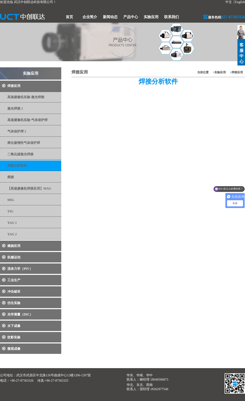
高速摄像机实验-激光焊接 (25, 97)
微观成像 (11, 348)
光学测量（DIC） (17, 314)
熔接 (10, 177)
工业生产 (11, 280)
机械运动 (11, 257)
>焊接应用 (236, 72)
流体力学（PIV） (17, 268)
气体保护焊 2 (16, 131)
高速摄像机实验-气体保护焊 (27, 120)
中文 (228, 2)
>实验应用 (219, 72)
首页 (69, 17)
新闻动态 (110, 17)
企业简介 (89, 17)
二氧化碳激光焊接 (20, 154)
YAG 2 (12, 234)
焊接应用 (11, 86)
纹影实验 (11, 337)
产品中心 (130, 17)
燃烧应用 (11, 246)
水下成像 (11, 326)
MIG (10, 200)
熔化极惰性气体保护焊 (23, 142)
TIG (10, 211)
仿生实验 (11, 303)
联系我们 (171, 17)
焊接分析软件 (17, 165)
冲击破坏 (11, 291)
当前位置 (203, 72)
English (240, 2)
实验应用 (151, 17)
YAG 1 (12, 222)
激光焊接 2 (15, 108)
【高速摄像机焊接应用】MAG (29, 188)
